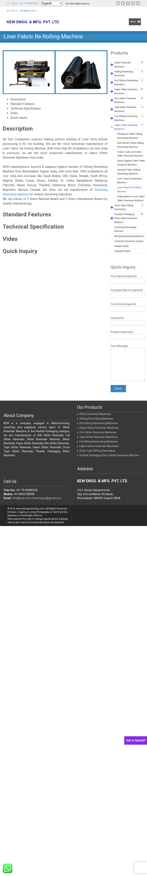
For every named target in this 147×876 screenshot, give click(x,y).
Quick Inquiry (20, 251)
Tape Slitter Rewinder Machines (98, 436)
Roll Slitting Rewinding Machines (98, 423)
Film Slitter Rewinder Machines (97, 432)
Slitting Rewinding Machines (96, 418)
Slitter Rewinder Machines (95, 414)
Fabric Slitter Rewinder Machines (99, 446)
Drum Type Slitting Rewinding (97, 450)
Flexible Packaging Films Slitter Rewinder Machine (109, 455)
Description (18, 128)
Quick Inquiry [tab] (18, 117)
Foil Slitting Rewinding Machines (98, 441)
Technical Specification (33, 226)
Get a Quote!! (135, 740)
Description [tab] (18, 99)
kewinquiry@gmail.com (47, 498)
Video (10, 238)
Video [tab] (14, 113)
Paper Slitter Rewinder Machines (99, 427)
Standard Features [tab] (22, 104)
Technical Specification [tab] (25, 108)
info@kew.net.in (28, 10)
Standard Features (27, 214)
